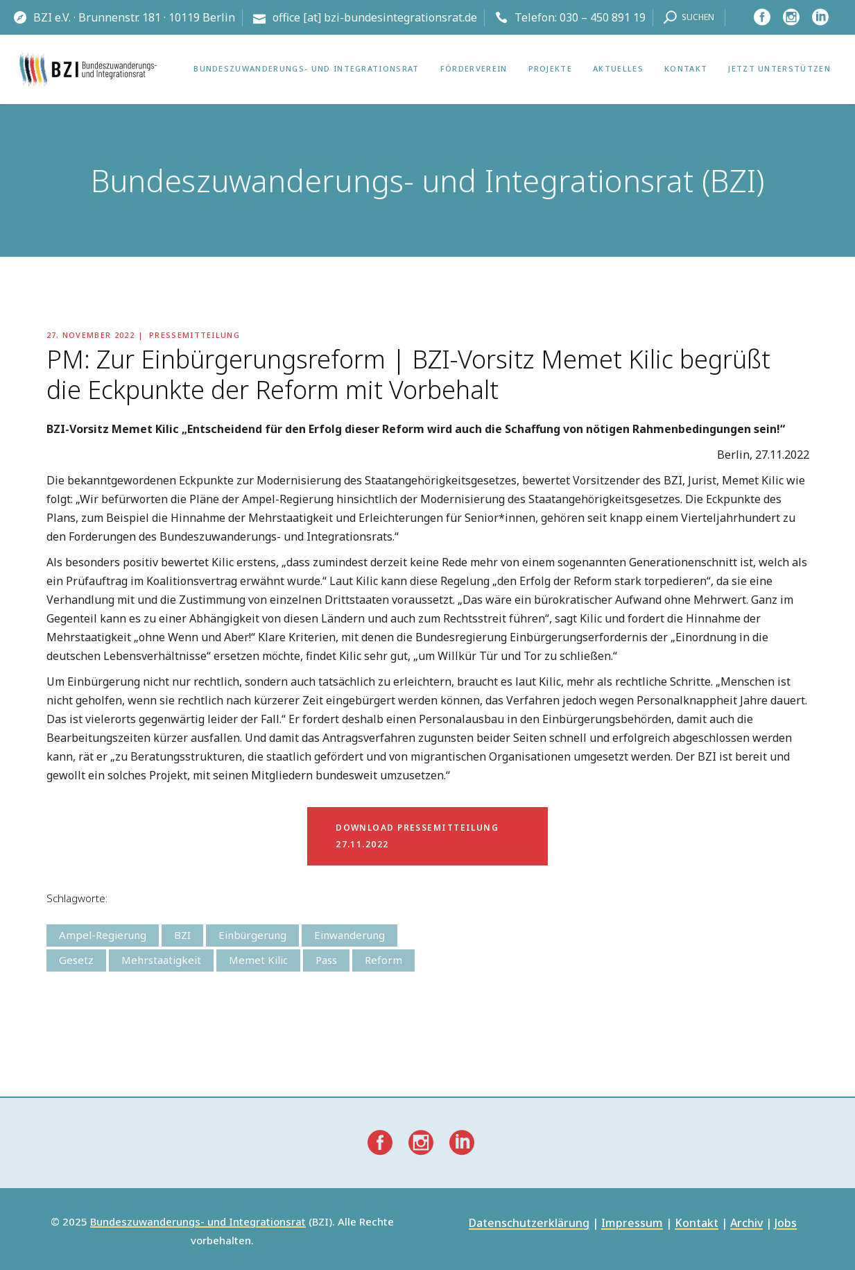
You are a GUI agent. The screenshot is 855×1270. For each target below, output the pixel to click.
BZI (182, 935)
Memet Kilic (258, 960)
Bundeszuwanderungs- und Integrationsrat (198, 1222)
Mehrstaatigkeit (161, 960)
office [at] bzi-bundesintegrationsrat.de (375, 17)
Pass (326, 960)
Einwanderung (349, 935)
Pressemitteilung (194, 335)
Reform (383, 960)
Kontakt (696, 1224)
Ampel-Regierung (102, 935)
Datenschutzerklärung (529, 1224)
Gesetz (76, 960)
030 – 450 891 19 (603, 17)
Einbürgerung (252, 935)
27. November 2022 (90, 335)
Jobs (786, 1224)
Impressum (632, 1224)
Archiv (746, 1224)
